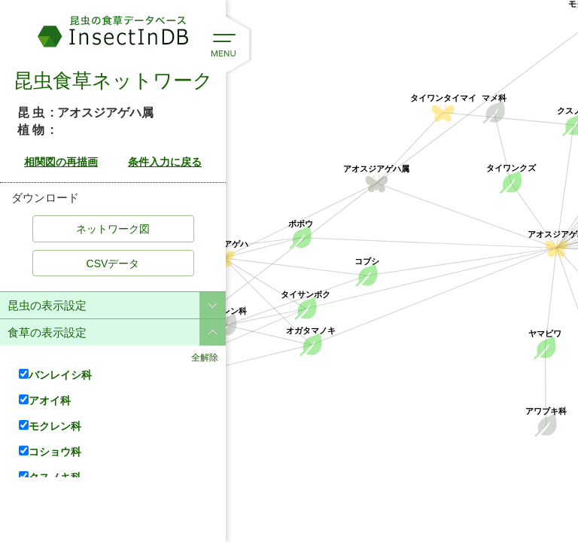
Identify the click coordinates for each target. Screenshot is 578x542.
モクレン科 (50, 425)
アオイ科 (45, 400)
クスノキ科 (50, 477)
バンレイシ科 (55, 374)
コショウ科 (50, 451)
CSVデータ (113, 263)
